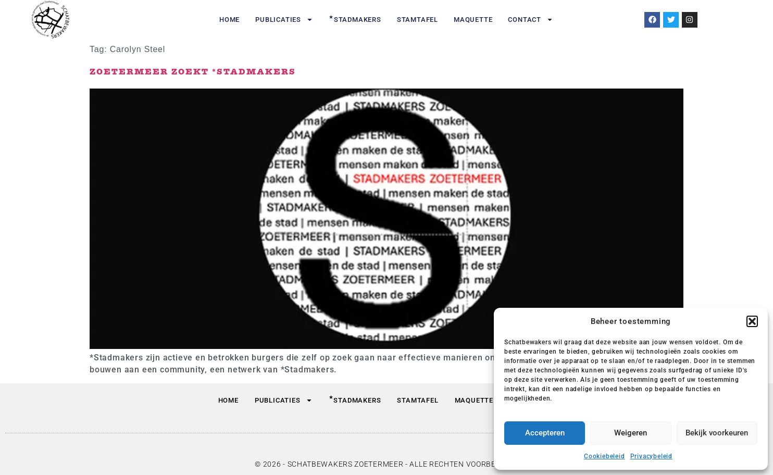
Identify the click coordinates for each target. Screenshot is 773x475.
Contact (530, 20)
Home (229, 19)
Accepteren (545, 433)
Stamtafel (417, 19)
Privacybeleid (651, 456)
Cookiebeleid (604, 456)
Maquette (473, 19)
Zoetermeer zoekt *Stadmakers (193, 72)
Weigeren (630, 433)
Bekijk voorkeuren (716, 433)
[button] (752, 321)
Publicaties (284, 20)
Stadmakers (355, 18)
